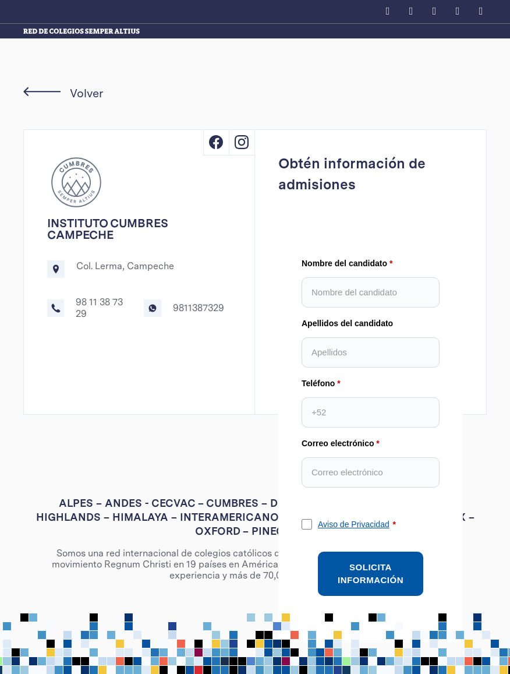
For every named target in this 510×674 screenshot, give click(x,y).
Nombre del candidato (344, 263)
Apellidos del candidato (347, 323)
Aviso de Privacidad (353, 524)
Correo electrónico (338, 443)
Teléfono (318, 383)
